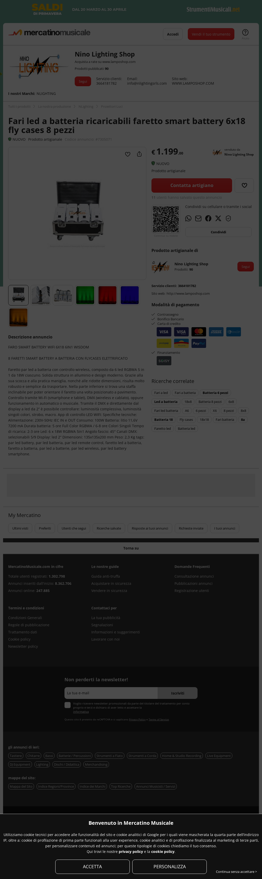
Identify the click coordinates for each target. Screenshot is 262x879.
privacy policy (131, 851)
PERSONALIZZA (170, 866)
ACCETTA (92, 866)
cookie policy (162, 851)
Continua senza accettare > (236, 871)
